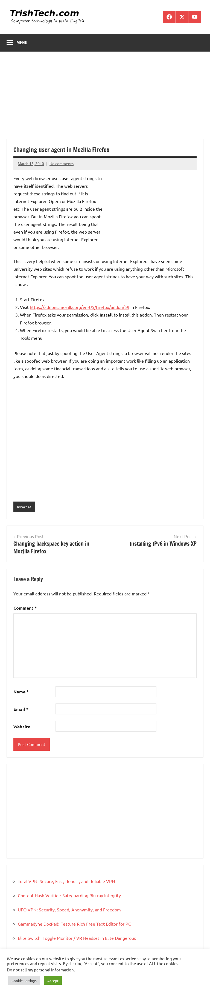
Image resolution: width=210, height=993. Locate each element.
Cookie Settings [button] (24, 980)
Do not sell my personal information (40, 969)
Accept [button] (53, 980)
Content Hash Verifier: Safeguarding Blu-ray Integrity (69, 895)
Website (21, 726)
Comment (25, 608)
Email (20, 709)
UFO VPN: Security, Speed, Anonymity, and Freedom (69, 909)
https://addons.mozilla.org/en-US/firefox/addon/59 (79, 307)
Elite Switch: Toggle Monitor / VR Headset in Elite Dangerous (77, 938)
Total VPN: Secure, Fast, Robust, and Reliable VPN (66, 881)
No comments (61, 163)
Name (21, 691)
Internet (24, 506)
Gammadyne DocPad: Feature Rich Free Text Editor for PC (74, 923)
